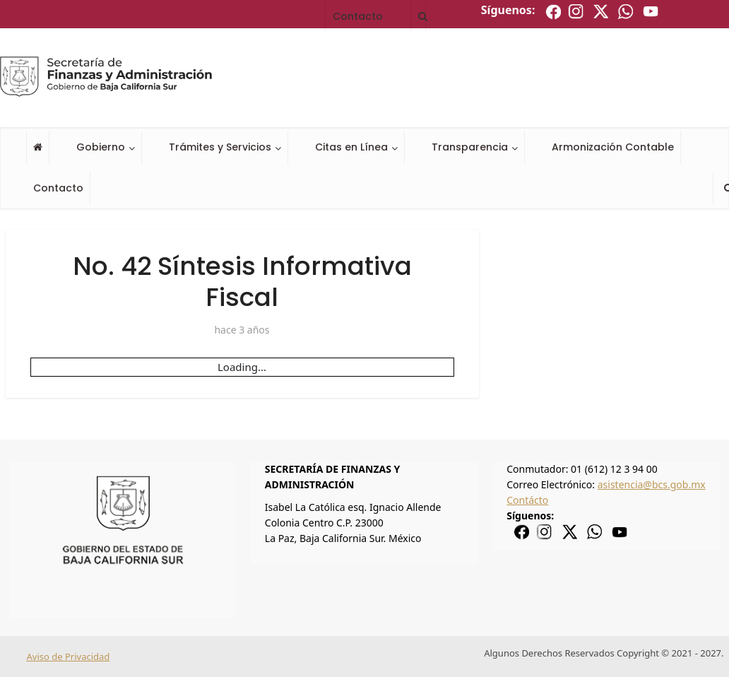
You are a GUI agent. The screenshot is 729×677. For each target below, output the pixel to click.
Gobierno (100, 147)
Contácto (527, 500)
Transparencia (470, 147)
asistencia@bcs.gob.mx (652, 484)
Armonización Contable (613, 147)
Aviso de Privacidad (68, 656)
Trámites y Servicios (220, 147)
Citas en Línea (351, 147)
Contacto (58, 188)
